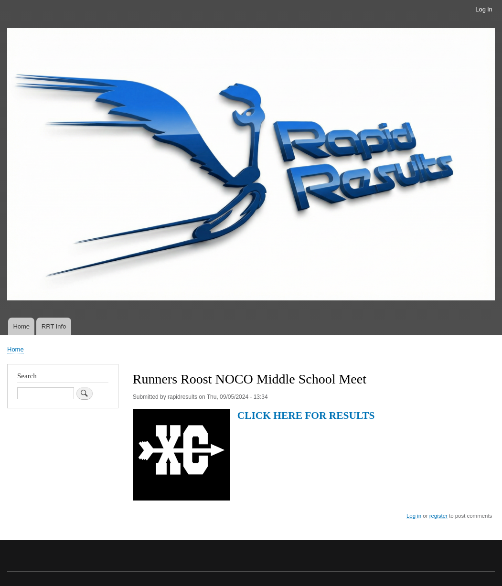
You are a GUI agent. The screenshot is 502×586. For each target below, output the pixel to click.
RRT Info (54, 326)
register (438, 516)
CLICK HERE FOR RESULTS (306, 415)
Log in (483, 9)
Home (21, 326)
